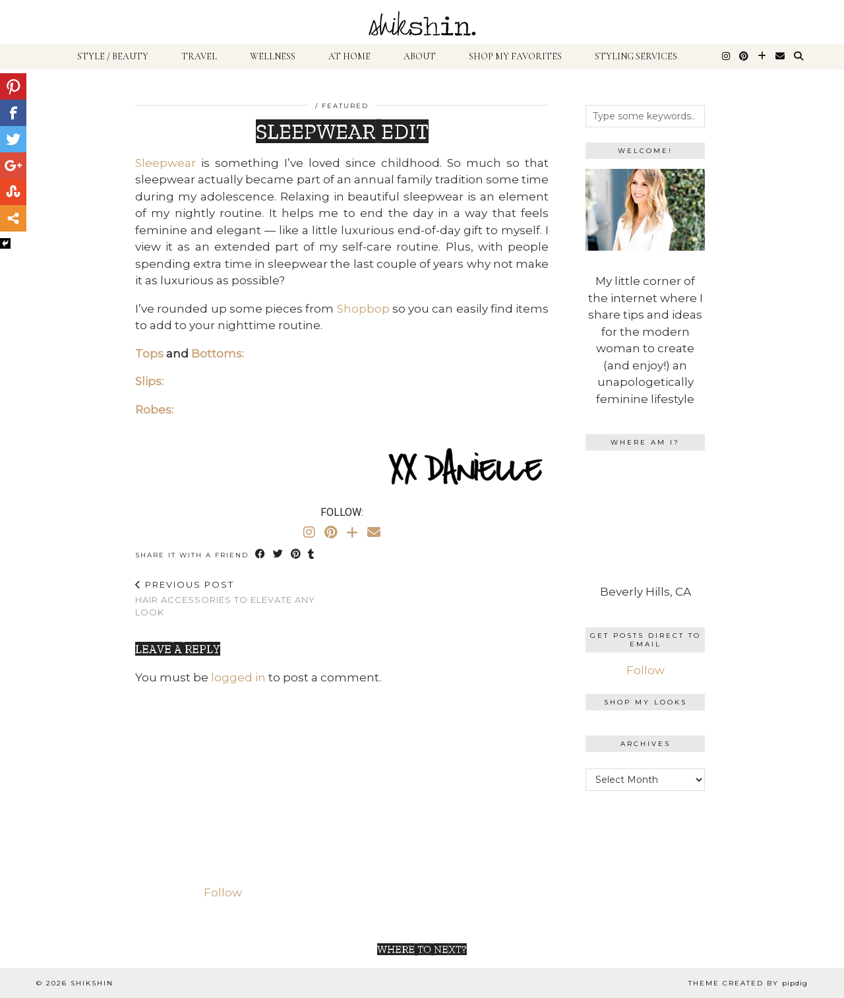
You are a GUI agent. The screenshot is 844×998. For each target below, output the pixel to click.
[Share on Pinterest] (296, 554)
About (420, 56)
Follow (645, 670)
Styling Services (636, 56)
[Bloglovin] (762, 56)
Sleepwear (165, 163)
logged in (238, 677)
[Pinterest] (743, 56)
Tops (149, 353)
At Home (349, 56)
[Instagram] (726, 56)
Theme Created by (748, 983)
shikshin (92, 983)
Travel (199, 56)
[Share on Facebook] (261, 554)
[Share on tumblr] (312, 554)
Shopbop (363, 308)
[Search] (798, 56)
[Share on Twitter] (278, 554)
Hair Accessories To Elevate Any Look (238, 598)
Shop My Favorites (515, 56)
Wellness (272, 56)
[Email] (780, 56)
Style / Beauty (112, 56)
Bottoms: (217, 353)
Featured (345, 106)
